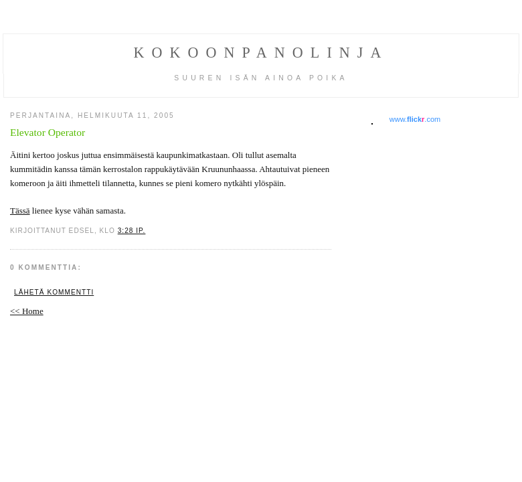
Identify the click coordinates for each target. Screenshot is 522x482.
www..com (414, 119)
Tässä (20, 211)
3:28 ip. (132, 230)
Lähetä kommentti (54, 292)
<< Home (27, 311)
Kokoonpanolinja (261, 52)
